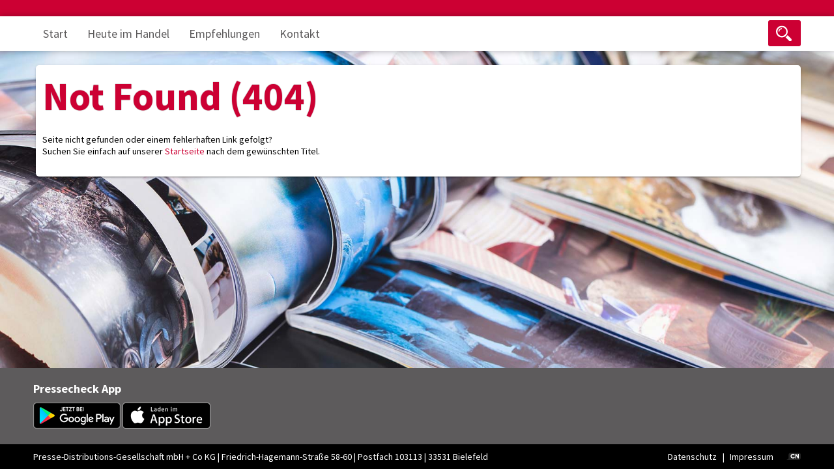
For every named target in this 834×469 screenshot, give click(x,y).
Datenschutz (692, 456)
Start (55, 33)
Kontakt (300, 33)
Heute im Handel (128, 33)
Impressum (751, 456)
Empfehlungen (224, 33)
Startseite (185, 151)
